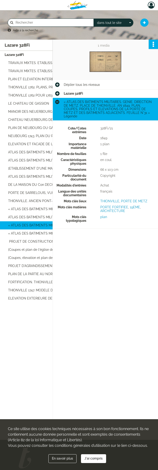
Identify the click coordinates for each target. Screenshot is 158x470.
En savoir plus (62, 458)
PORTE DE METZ (134, 201)
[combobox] (113, 23)
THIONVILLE (109, 201)
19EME (135, 207)
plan (103, 217)
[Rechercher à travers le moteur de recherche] (53, 22)
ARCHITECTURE (112, 211)
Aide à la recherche (25, 30)
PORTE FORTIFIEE (114, 207)
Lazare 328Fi (14, 55)
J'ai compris (93, 458)
